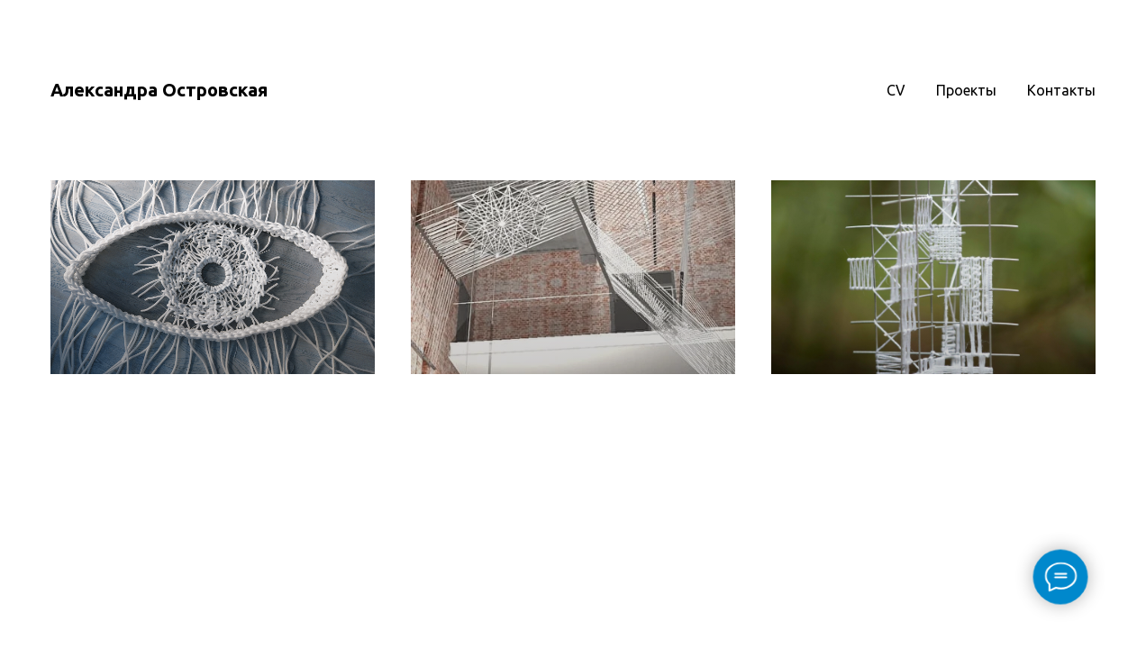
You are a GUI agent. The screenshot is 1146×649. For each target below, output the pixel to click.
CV (896, 90)
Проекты (966, 90)
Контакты (1061, 90)
